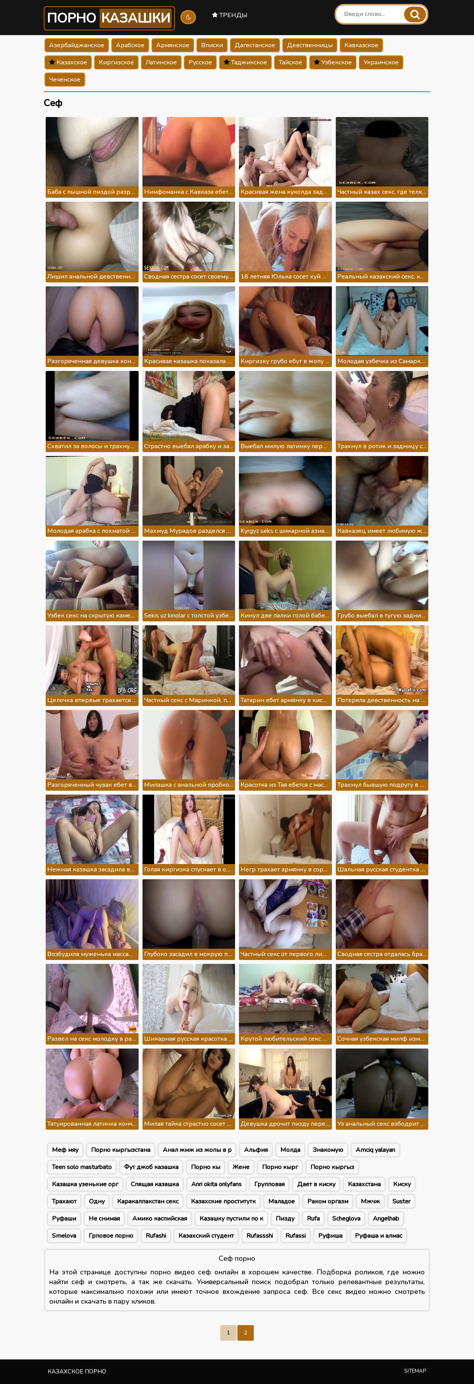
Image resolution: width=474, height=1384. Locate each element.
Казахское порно (77, 1371)
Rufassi (295, 1235)
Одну (97, 1201)
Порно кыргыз (332, 1167)
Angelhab (386, 1218)
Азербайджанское (76, 45)
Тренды (230, 15)
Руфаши (64, 1218)
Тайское (290, 62)
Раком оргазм (327, 1201)
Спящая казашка (155, 1184)
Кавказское (361, 45)
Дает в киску (316, 1184)
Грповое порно (111, 1235)
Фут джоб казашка (151, 1167)
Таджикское (245, 62)
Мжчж (370, 1201)
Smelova (64, 1235)
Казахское (68, 62)
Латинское (161, 62)
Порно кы (205, 1167)
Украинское (381, 62)
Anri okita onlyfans (216, 1184)
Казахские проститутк (223, 1201)
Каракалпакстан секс (147, 1201)
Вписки (212, 45)
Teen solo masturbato (82, 1167)
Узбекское (333, 62)
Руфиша (330, 1235)
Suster (401, 1201)
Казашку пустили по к (231, 1218)
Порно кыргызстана (120, 1150)
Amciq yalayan (375, 1150)
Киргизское (116, 62)
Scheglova (346, 1218)
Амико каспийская (159, 1218)
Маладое (281, 1201)
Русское (200, 62)
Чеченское (64, 79)
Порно (109, 18)
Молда (290, 1150)
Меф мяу (65, 1150)
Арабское (130, 45)
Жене (241, 1167)
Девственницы (310, 45)
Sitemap (415, 1371)
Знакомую (328, 1150)
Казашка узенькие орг (85, 1184)
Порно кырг (280, 1167)
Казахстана (364, 1184)
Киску (402, 1184)
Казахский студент (206, 1235)
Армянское (172, 45)
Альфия (256, 1150)
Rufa (313, 1218)
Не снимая (104, 1218)
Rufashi (156, 1235)
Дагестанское (255, 45)
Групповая (269, 1184)
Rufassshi (259, 1235)
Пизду (285, 1218)
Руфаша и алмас (378, 1235)
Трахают (64, 1201)
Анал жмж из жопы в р (197, 1150)
